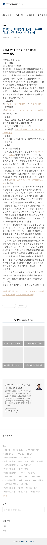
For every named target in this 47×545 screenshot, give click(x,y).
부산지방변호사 (9, 491)
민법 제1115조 (37, 103)
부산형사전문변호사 (11, 472)
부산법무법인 (22, 476)
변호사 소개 (6, 15)
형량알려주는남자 (10, 480)
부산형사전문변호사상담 (28, 488)
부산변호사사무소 (26, 457)
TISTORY (24, 541)
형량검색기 (26, 484)
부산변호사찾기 (36, 491)
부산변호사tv (19, 450)
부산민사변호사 (9, 461)
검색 (42, 509)
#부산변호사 (38, 480)
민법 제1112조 (11, 103)
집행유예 (7, 450)
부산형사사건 (8, 476)
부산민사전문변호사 (11, 465)
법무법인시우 (27, 465)
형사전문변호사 (9, 469)
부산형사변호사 (9, 488)
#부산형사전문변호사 (26, 453)
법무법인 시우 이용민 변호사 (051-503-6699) (17, 386)
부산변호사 (23, 491)
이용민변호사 (23, 461)
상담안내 (30, 15)
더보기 (5, 496)
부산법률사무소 (9, 453)
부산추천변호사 (24, 469)
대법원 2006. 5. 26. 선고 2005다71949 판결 (24, 110)
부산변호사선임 (36, 476)
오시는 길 (19, 15)
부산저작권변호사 (10, 457)
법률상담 (32, 472)
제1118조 (11, 154)
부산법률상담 (25, 480)
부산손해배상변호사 (11, 484)
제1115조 (23, 103)
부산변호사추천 (33, 450)
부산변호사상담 (38, 461)
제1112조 (39, 151)
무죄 (23, 472)
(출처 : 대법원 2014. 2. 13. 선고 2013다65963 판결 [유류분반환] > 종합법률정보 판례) (23, 293)
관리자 (32, 541)
